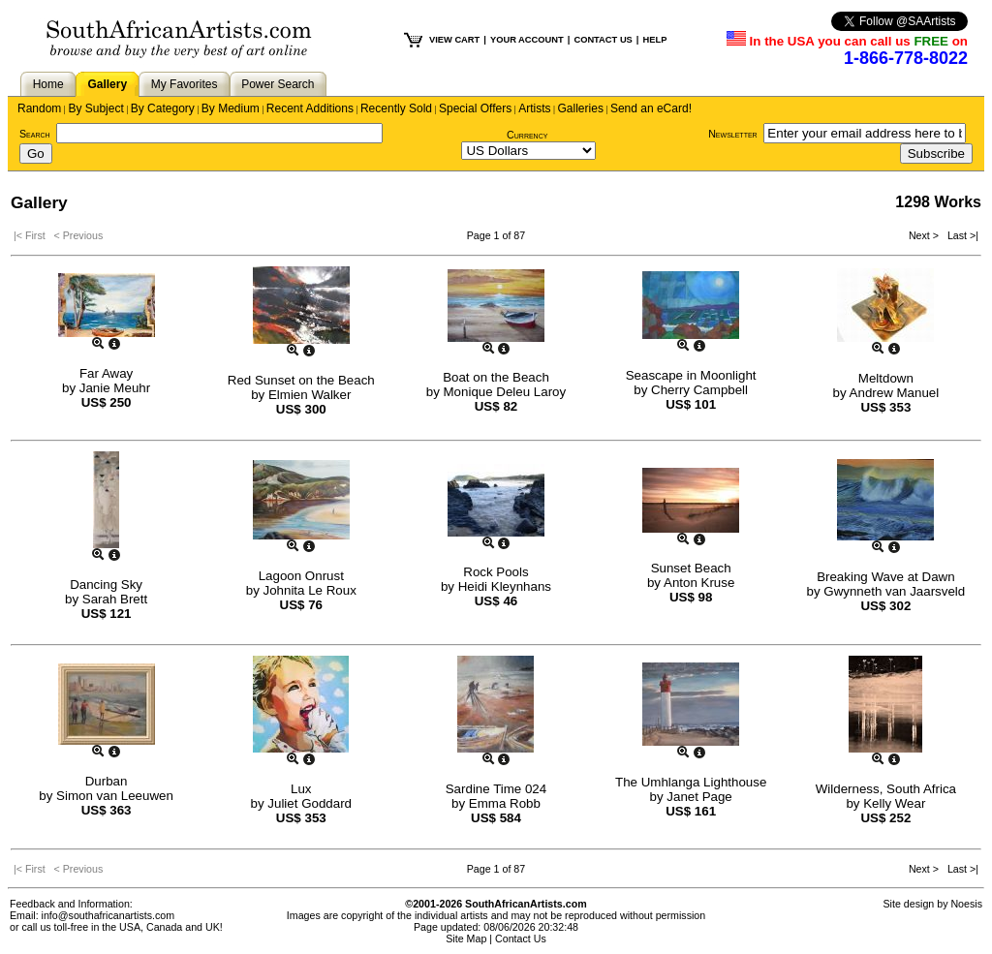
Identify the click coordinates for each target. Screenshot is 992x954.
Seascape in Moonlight (691, 375)
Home (48, 84)
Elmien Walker (309, 394)
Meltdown (886, 378)
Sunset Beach (691, 568)
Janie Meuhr (114, 388)
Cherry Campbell (699, 390)
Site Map (466, 938)
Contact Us (520, 938)
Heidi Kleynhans (504, 586)
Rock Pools (495, 572)
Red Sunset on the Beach (301, 380)
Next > (925, 235)
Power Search (277, 84)
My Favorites (184, 84)
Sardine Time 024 (496, 789)
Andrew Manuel (895, 392)
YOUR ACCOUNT (527, 40)
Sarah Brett (114, 599)
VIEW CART (454, 40)
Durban (106, 781)
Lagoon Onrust (301, 576)
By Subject (95, 108)
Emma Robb (505, 803)
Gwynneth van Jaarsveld (894, 591)
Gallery (107, 84)
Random (39, 108)
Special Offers (475, 108)
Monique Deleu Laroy (505, 392)
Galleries (581, 108)
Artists (534, 108)
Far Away (106, 373)
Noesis (966, 903)
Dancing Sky (106, 584)
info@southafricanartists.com (108, 915)
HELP (654, 40)
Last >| (960, 235)
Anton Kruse (699, 582)
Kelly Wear (894, 803)
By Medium (231, 108)
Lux (301, 789)
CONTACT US (603, 40)
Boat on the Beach (496, 377)
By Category (163, 108)
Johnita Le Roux (310, 590)
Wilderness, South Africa (886, 789)
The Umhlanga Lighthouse (690, 782)
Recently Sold (396, 108)
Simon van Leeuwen (114, 795)
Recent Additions (310, 108)
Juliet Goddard (309, 803)
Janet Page (698, 796)
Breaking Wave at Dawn (885, 576)
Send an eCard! (651, 108)
